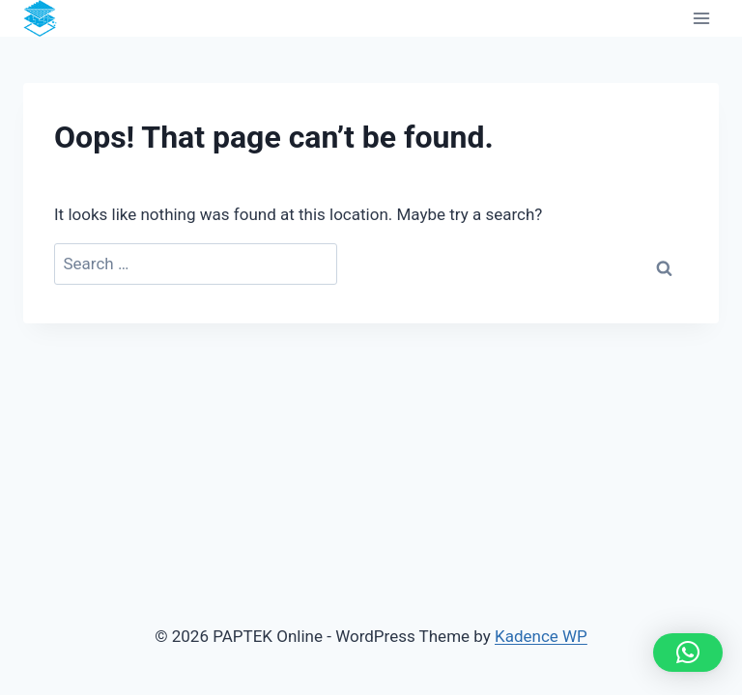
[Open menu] (701, 19)
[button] (688, 652)
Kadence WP (541, 636)
